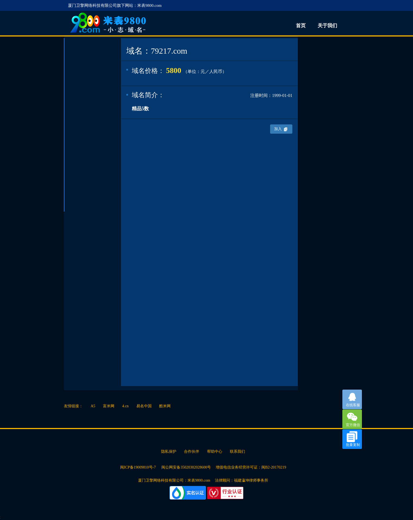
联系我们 (237, 451)
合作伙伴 (191, 451)
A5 (93, 406)
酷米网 (165, 406)
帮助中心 (214, 451)
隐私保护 (168, 451)
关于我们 (327, 25)
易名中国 (144, 406)
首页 (301, 25)
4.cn (125, 406)
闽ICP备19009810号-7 (138, 467)
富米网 (108, 406)
